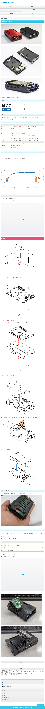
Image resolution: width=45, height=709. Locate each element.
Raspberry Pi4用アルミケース (29, 104)
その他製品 (33, 10)
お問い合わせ (33, 14)
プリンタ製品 (33, 7)
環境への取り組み (5, 699)
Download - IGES (12, 198)
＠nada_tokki (4, 684)
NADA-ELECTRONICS (6, 686)
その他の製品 (5, 18)
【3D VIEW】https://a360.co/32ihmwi (8, 556)
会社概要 (11, 14)
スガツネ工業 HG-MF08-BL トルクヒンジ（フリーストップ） (10, 547)
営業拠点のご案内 (5, 693)
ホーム (11, 7)
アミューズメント (11, 10)
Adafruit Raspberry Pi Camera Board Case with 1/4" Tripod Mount (10, 545)
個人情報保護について (6, 697)
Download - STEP (4, 198)
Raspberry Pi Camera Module (5, 543)
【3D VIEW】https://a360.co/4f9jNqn (8, 200)
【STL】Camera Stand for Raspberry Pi (8, 536)
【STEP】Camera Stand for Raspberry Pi (8, 538)
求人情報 (3, 695)
